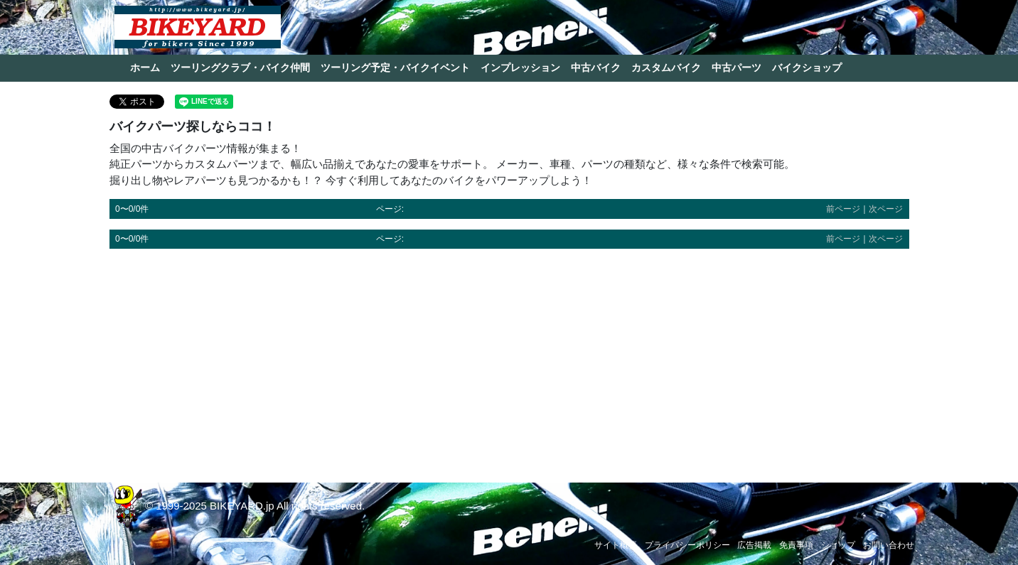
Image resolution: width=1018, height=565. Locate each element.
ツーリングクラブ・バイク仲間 (240, 67)
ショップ (838, 545)
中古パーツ (736, 67)
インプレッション (520, 67)
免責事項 (796, 545)
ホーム (145, 67)
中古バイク (596, 67)
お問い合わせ (888, 545)
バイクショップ (807, 67)
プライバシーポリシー (687, 545)
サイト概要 (615, 545)
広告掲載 (754, 545)
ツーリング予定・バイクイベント (395, 67)
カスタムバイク (666, 67)
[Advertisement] (509, 358)
